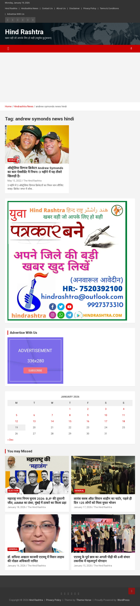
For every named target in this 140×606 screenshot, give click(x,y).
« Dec (10, 439)
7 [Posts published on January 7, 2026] (52, 415)
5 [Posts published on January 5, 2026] (16, 415)
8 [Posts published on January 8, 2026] (70, 415)
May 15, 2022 (14, 180)
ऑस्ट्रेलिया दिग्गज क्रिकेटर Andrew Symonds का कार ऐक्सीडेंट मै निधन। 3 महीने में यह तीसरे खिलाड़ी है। (35, 172)
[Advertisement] (70, 77)
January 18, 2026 (16, 507)
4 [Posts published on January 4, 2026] (123, 409)
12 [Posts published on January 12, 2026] (16, 421)
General (79, 491)
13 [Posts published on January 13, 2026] (34, 421)
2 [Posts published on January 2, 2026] (88, 409)
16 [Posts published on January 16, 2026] (88, 421)
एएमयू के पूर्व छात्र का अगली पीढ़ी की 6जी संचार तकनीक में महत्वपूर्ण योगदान (102, 559)
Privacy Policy (89, 8)
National (80, 549)
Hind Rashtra (11, 8)
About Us (61, 8)
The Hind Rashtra (32, 180)
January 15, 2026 (83, 565)
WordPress (123, 600)
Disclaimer (74, 8)
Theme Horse (83, 600)
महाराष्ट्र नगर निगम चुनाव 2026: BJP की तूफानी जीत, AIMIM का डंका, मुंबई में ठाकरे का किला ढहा (36, 501)
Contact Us (47, 8)
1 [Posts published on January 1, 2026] (70, 409)
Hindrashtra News (29, 8)
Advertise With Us (15, 14)
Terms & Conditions (109, 8)
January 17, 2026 (83, 507)
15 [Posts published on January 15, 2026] (70, 421)
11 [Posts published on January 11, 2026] (123, 415)
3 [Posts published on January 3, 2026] (105, 409)
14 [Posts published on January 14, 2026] (52, 421)
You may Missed (19, 451)
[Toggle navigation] (8, 48)
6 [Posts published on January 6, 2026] (34, 415)
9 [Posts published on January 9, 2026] (88, 415)
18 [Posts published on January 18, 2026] (123, 421)
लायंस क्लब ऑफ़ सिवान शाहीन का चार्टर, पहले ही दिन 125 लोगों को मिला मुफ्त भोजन (103, 501)
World (12, 160)
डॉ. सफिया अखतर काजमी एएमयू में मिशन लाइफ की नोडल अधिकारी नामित (35, 559)
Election (13, 491)
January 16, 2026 (16, 565)
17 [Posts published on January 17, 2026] (105, 421)
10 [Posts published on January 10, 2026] (105, 415)
